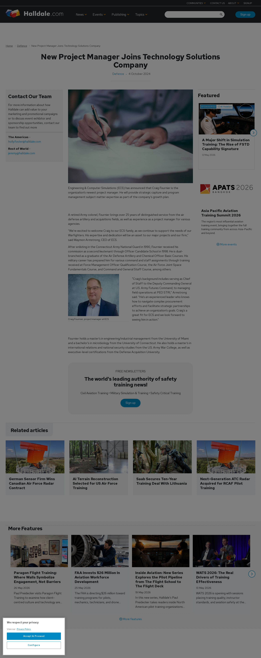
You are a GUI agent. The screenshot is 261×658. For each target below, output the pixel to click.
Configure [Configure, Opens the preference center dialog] (34, 653)
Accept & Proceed (34, 644)
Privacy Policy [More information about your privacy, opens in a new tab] (24, 637)
